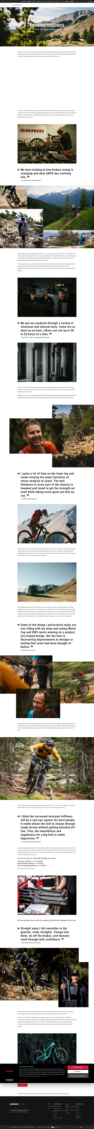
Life (4, 5)
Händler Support (57, 1108)
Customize (78, 1117)
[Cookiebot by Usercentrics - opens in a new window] (9, 1126)
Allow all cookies (78, 1113)
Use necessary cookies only (78, 1122)
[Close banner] (91, 1111)
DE (91, 1)
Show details (22, 1126)
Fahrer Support (57, 1106)
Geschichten (51, 1106)
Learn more (22, 1085)
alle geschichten (16, 5)
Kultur (49, 1108)
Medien (77, 1108)
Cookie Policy (44, 1122)
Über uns (78, 1106)
